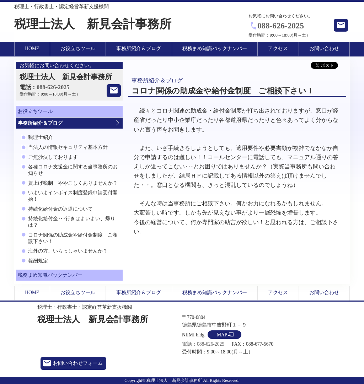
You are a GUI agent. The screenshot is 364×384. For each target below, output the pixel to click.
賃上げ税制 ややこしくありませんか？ (73, 183)
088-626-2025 (280, 25)
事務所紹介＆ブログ (138, 48)
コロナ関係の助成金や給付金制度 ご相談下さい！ (73, 238)
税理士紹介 (40, 137)
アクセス (278, 48)
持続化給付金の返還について (60, 209)
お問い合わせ (324, 48)
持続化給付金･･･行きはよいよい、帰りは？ (71, 222)
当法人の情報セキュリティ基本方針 (68, 147)
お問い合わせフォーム (78, 363)
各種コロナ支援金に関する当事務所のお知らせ (73, 170)
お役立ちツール (77, 48)
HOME (32, 48)
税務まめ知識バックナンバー (214, 48)
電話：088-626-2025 (203, 344)
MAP (222, 334)
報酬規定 (38, 261)
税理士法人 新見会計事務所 (92, 24)
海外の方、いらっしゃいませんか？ (68, 251)
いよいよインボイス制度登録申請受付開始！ (73, 196)
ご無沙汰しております (53, 157)
